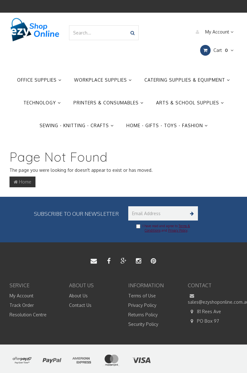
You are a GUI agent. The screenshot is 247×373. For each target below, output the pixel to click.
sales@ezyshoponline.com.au (213, 299)
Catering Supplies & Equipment (187, 80)
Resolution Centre (28, 314)
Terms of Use (142, 295)
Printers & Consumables (108, 102)
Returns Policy (143, 314)
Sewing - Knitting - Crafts (77, 125)
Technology (42, 102)
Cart (216, 50)
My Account (213, 32)
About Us (78, 295)
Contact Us (80, 305)
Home (22, 181)
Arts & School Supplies (190, 102)
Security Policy (143, 324)
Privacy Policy (177, 230)
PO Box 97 (203, 321)
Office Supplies (39, 80)
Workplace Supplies (103, 80)
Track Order (22, 305)
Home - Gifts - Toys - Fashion (167, 125)
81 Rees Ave (204, 311)
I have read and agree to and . (163, 228)
